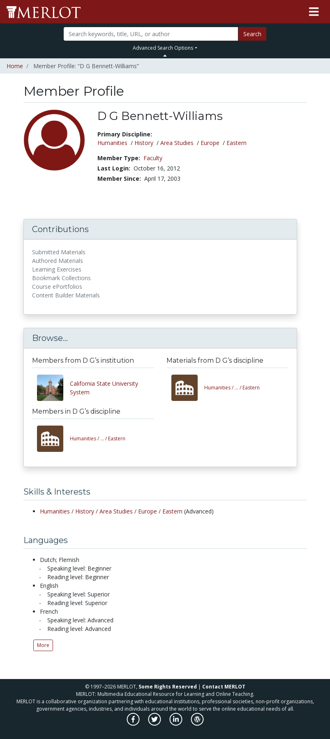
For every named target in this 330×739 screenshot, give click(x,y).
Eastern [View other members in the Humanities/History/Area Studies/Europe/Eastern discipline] (97, 438)
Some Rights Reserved (167, 686)
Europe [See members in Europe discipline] (210, 143)
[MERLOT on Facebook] (134, 723)
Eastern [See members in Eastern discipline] (236, 143)
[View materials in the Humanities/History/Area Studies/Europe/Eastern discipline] (187, 388)
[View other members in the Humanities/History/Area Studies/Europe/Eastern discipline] (53, 439)
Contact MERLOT (223, 686)
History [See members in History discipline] (143, 143)
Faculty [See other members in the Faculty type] (152, 158)
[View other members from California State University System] (53, 388)
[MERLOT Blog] (197, 723)
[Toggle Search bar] (165, 55)
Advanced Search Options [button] (163, 47)
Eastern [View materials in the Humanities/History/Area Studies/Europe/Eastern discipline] (232, 387)
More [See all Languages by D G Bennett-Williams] (43, 645)
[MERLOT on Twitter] (155, 723)
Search (252, 34)
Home (15, 66)
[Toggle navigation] (313, 12)
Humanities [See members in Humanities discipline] (112, 143)
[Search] (150, 34)
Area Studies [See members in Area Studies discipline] (177, 143)
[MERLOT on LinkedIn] (176, 723)
